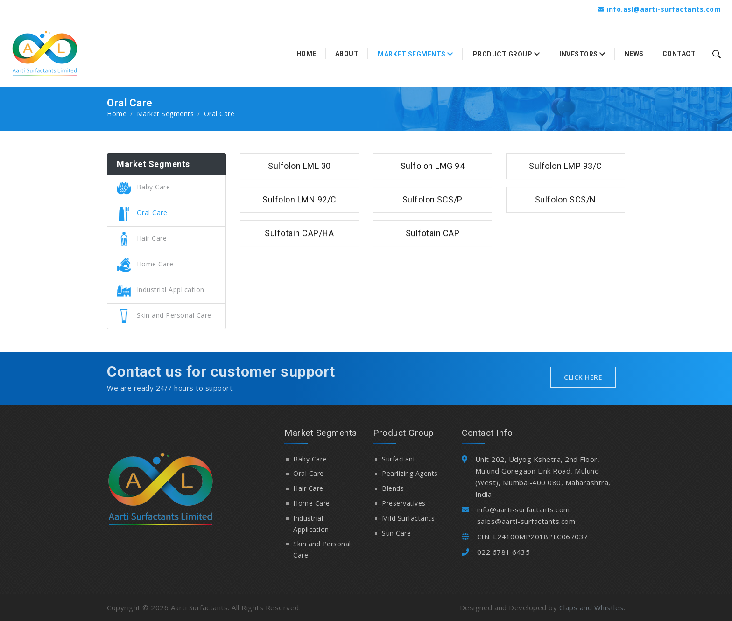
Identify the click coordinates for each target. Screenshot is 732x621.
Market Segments (165, 113)
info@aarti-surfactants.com (523, 509)
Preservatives (404, 503)
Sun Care (396, 533)
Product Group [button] (506, 54)
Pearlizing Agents (410, 473)
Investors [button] (582, 54)
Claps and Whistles (591, 607)
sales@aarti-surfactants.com (526, 521)
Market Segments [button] (415, 54)
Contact (679, 53)
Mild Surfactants (408, 518)
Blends (393, 488)
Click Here (583, 377)
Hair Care (142, 238)
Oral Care (142, 212)
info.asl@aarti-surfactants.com (663, 9)
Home (306, 53)
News (634, 53)
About (347, 53)
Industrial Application (160, 289)
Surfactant (398, 458)
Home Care (145, 263)
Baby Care (143, 186)
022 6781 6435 (503, 552)
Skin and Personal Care (164, 315)
